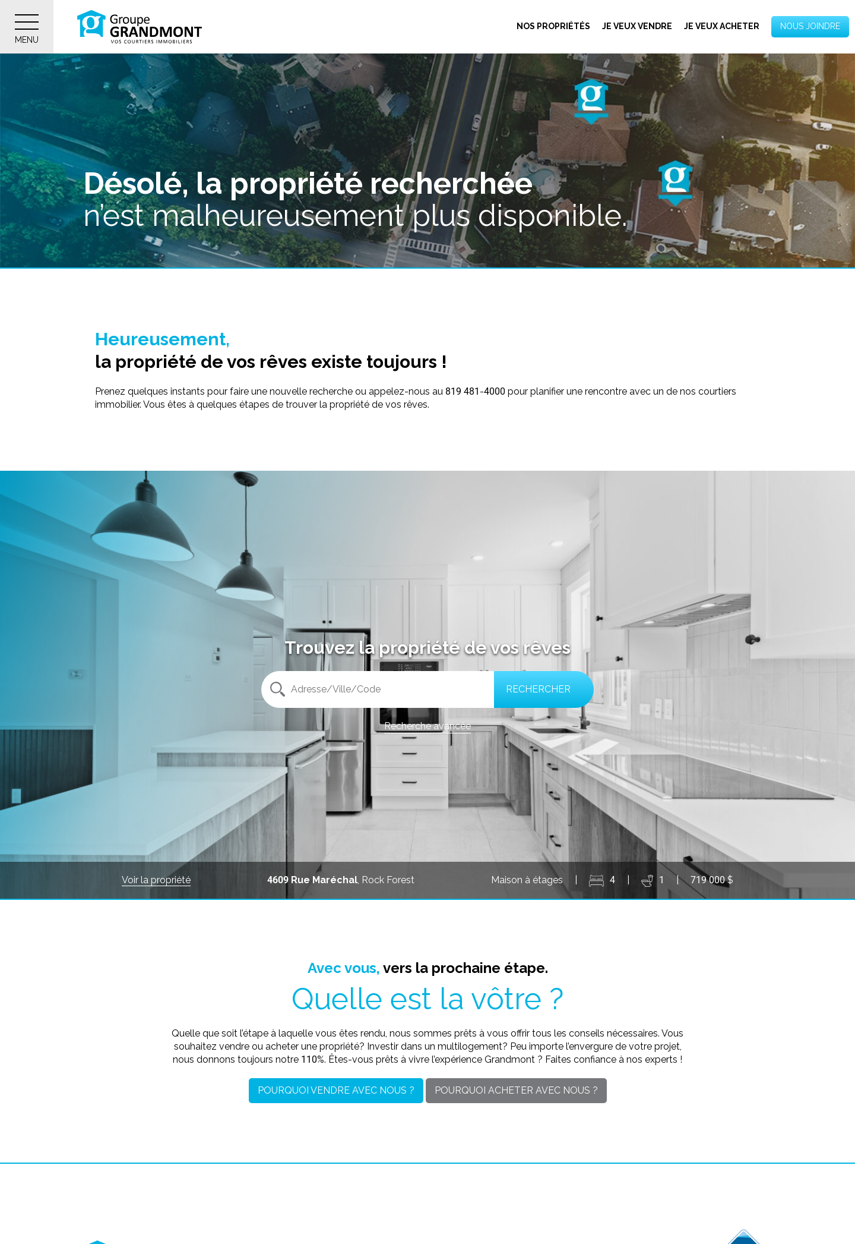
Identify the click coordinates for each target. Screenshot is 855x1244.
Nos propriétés (553, 26)
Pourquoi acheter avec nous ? (516, 1090)
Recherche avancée (427, 726)
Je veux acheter (721, 26)
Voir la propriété (156, 880)
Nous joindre (810, 26)
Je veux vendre (637, 26)
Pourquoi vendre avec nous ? (336, 1090)
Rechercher (538, 689)
